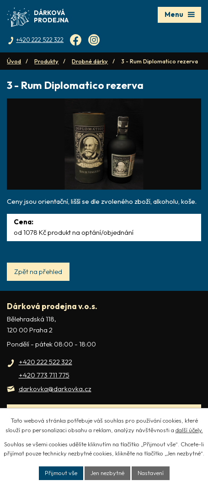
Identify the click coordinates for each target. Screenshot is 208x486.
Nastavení (151, 472)
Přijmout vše (61, 472)
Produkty (46, 61)
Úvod (14, 61)
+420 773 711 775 (44, 375)
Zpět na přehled (38, 271)
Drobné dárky (90, 61)
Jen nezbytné (107, 472)
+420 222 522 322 (45, 361)
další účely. (189, 430)
